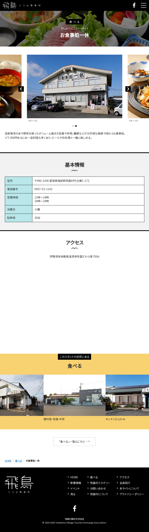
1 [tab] (73, 126)
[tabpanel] (74, 89)
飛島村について (97, 494)
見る (71, 494)
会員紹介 (123, 483)
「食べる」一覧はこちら (74, 442)
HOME (8, 461)
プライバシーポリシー (130, 494)
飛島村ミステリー (98, 483)
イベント (73, 488)
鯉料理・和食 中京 (54, 419)
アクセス (122, 477)
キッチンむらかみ (115, 419)
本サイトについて (127, 488)
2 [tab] (76, 126)
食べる (18, 461)
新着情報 (74, 483)
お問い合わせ (96, 488)
